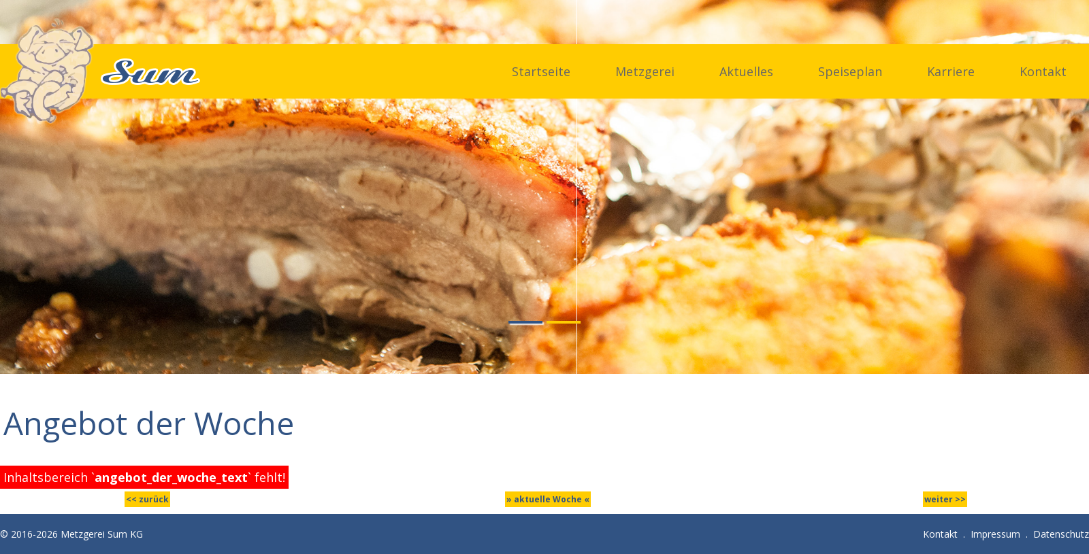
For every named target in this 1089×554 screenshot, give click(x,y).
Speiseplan (850, 71)
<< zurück (147, 499)
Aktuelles (746, 71)
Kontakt (1043, 71)
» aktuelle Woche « (547, 499)
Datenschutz (1061, 533)
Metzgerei (644, 71)
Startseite (541, 71)
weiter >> (945, 499)
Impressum (995, 533)
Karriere (951, 71)
